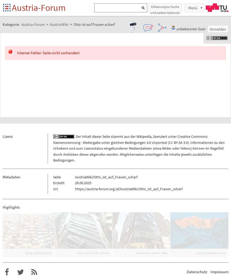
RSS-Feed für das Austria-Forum (34, 272)
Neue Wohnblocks (38, 253)
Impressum (219, 271)
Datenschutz (197, 271)
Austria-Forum (39, 7)
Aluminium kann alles (152, 253)
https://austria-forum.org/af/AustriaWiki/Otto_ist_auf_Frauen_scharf (129, 189)
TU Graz (217, 7)
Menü (192, 7)
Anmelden (218, 29)
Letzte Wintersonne (211, 253)
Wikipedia (143, 136)
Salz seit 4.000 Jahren (93, 253)
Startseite (7, 8)
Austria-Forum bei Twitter (20, 272)
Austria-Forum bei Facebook (7, 272)
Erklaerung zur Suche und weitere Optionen (165, 8)
